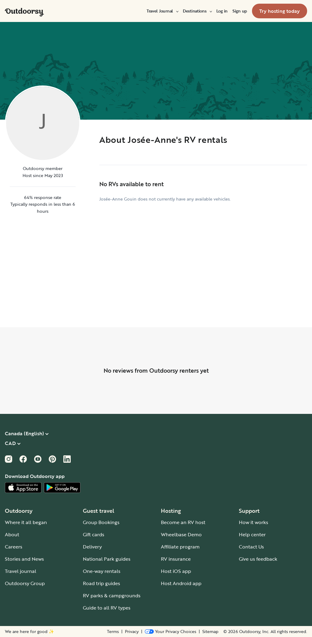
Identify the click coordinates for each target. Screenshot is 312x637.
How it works (253, 522)
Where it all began (26, 522)
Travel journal (20, 571)
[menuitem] (162, 11)
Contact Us (251, 546)
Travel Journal (162, 11)
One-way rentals (101, 571)
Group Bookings (101, 522)
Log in (222, 11)
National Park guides (106, 559)
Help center (252, 534)
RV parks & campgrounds (111, 595)
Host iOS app (176, 571)
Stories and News (24, 559)
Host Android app (181, 583)
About (12, 534)
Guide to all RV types (106, 607)
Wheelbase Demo (181, 534)
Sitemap (210, 631)
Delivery (92, 546)
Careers (13, 546)
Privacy (132, 631)
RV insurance (176, 559)
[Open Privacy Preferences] (170, 631)
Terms (113, 631)
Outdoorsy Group (25, 583)
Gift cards (93, 534)
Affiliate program (180, 546)
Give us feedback (258, 559)
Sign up (239, 11)
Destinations (197, 11)
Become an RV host (183, 522)
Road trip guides (101, 583)
